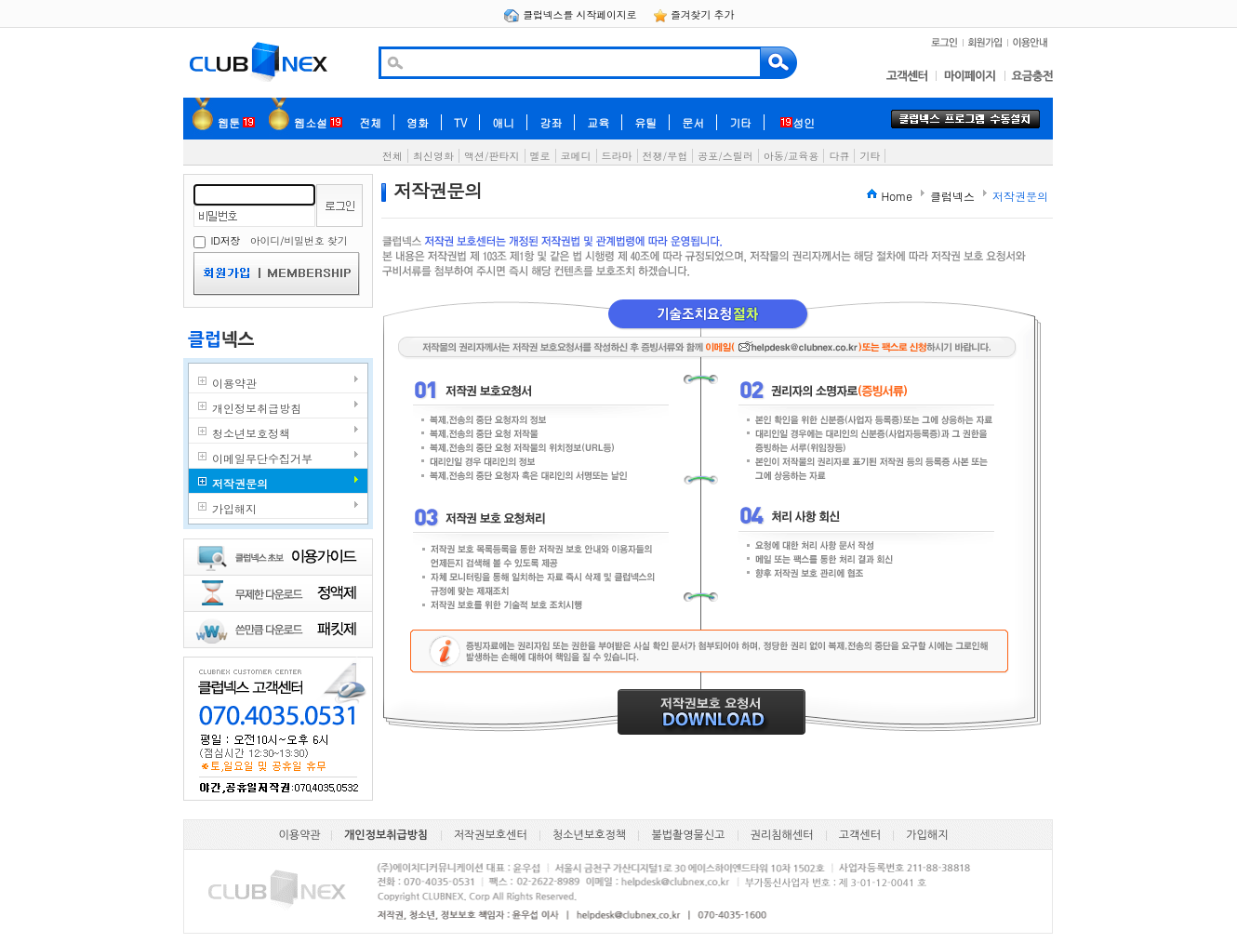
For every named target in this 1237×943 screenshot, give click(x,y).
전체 (370, 122)
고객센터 (860, 835)
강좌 (550, 122)
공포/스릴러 (725, 156)
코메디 (576, 156)
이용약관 (300, 835)
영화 (417, 122)
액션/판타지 (492, 156)
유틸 (645, 122)
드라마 (617, 156)
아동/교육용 (791, 156)
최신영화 (433, 156)
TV (460, 122)
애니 (503, 122)
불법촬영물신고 (688, 835)
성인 (797, 122)
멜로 (540, 156)
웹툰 (236, 122)
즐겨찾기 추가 (694, 14)
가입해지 (927, 835)
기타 (740, 122)
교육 (598, 122)
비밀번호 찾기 (315, 240)
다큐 (839, 156)
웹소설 (318, 122)
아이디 (265, 240)
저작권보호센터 (490, 835)
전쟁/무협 (665, 156)
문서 (693, 122)
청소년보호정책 (589, 835)
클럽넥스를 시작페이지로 (571, 14)
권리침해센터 (782, 835)
